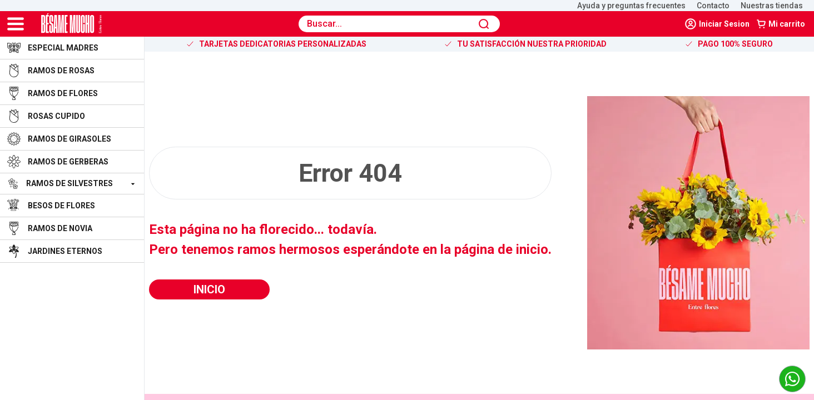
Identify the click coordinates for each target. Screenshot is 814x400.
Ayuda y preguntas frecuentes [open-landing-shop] (631, 5)
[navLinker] (718, 23)
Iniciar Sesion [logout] (717, 23)
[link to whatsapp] (792, 379)
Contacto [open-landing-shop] (713, 5)
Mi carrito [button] (781, 23)
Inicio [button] (209, 289)
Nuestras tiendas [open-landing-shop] (772, 5)
